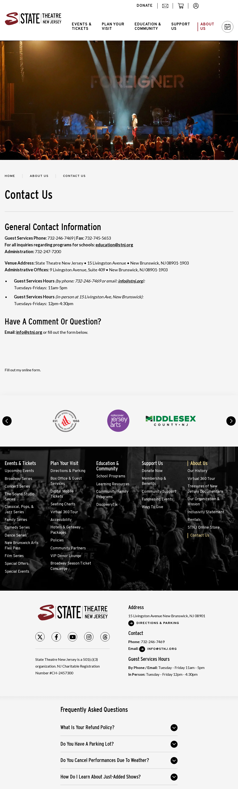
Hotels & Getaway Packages (65, 530)
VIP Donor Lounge (65, 556)
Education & (148, 26)
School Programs (110, 476)
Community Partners (68, 548)
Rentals (194, 520)
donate (145, 6)
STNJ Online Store (204, 527)
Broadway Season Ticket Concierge (70, 566)
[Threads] (105, 636)
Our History (197, 471)
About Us (39, 176)
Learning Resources (112, 484)
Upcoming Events (19, 471)
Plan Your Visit (64, 463)
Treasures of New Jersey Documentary (205, 489)
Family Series (16, 520)
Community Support (159, 491)
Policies (57, 540)
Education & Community (107, 466)
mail (167, 8)
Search (221, 5)
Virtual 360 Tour (64, 512)
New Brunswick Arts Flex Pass (21, 546)
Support (180, 26)
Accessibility (61, 520)
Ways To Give (152, 507)
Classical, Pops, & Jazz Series (19, 509)
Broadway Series (18, 479)
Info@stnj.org (162, 649)
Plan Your (113, 26)
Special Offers (16, 564)
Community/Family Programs (112, 494)
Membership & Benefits (154, 481)
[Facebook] (56, 636)
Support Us (152, 463)
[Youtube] (72, 636)
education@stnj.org (114, 244)
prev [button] (7, 421)
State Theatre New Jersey (33, 20)
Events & (82, 26)
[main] (119, 218)
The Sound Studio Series (19, 497)
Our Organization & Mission (204, 502)
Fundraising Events (157, 499)
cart (183, 8)
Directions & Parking (67, 471)
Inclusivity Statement (206, 512)
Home (10, 176)
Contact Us (199, 535)
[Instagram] (88, 636)
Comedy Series (17, 527)
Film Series (14, 556)
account (198, 8)
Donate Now (152, 471)
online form (31, 370)
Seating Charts (62, 504)
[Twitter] (40, 636)
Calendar (228, 27)
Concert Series (17, 486)
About (207, 26)
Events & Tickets (20, 463)
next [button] (231, 421)
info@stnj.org (29, 332)
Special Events (17, 571)
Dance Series (16, 535)
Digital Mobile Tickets (62, 494)
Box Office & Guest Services (66, 481)
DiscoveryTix (107, 505)
